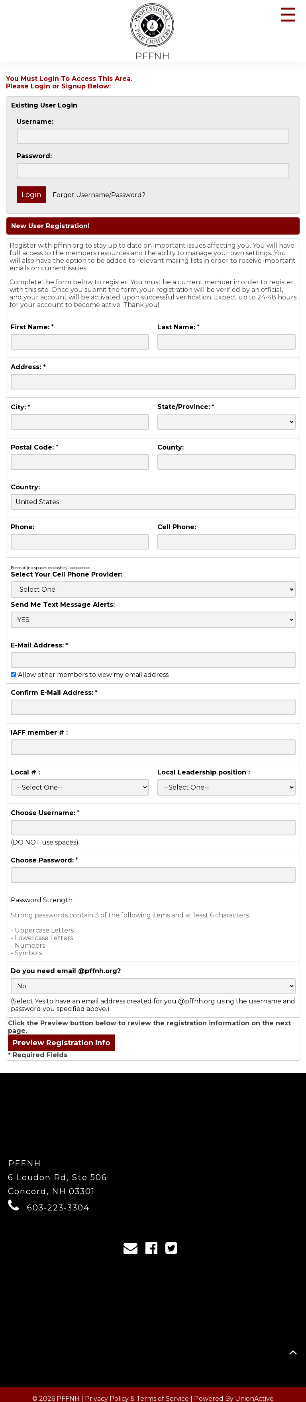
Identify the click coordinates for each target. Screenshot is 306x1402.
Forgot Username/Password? (99, 195)
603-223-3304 (58, 1207)
